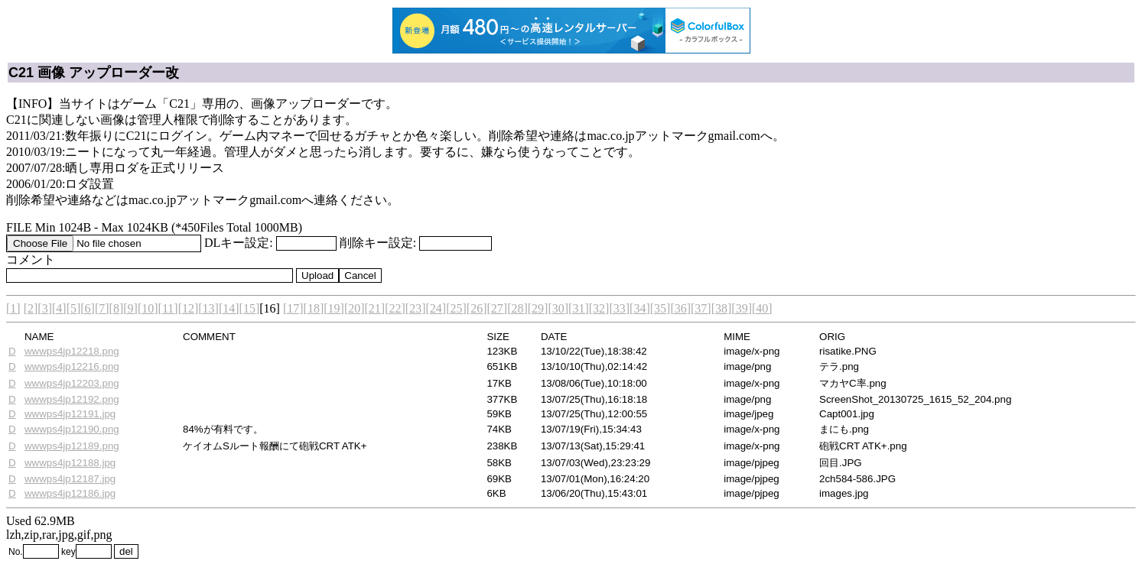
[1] (13, 308)
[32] (599, 308)
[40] (762, 308)
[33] (619, 308)
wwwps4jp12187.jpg (70, 479)
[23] (415, 308)
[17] (293, 308)
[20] (354, 308)
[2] (31, 308)
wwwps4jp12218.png (71, 351)
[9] (130, 308)
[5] (74, 308)
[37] (701, 308)
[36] (680, 308)
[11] (168, 308)
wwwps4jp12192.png (71, 399)
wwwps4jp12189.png (71, 446)
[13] (208, 308)
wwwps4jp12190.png (71, 429)
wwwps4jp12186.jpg (70, 493)
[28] (517, 308)
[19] (334, 308)
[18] (314, 308)
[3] (44, 308)
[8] (116, 308)
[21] (375, 308)
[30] (558, 308)
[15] (249, 308)
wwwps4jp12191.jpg (70, 414)
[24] (436, 308)
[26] (477, 308)
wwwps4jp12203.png (71, 383)
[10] (148, 308)
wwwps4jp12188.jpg (70, 462)
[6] (87, 308)
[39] (741, 308)
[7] (102, 308)
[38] (721, 308)
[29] (538, 308)
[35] (660, 308)
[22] (395, 308)
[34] (640, 308)
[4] (59, 308)
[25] (456, 308)
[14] (229, 308)
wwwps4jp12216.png (71, 366)
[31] (578, 308)
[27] (496, 308)
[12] (188, 308)
